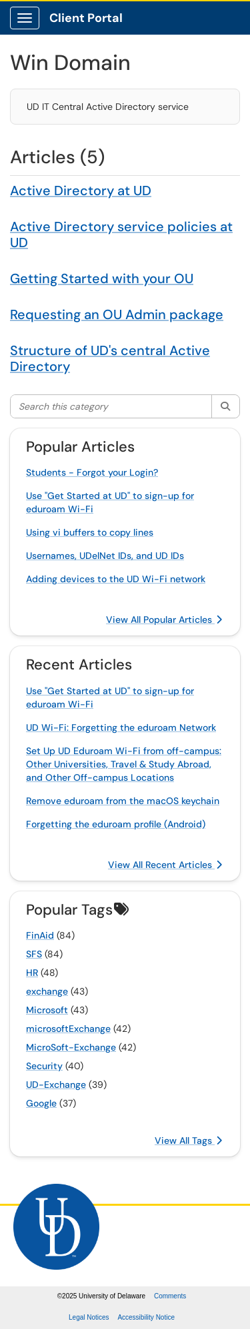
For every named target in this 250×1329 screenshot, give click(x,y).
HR (32, 973)
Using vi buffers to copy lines (89, 532)
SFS (34, 954)
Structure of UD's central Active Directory (110, 358)
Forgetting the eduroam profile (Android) (115, 824)
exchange (47, 991)
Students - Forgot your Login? (92, 472)
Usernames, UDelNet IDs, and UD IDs (105, 556)
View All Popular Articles (164, 620)
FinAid (40, 935)
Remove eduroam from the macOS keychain (122, 801)
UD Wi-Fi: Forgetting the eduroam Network (121, 727)
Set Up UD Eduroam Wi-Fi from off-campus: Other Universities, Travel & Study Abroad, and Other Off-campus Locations (123, 764)
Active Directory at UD (80, 190)
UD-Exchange (56, 1085)
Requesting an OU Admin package (116, 314)
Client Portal (86, 18)
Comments (170, 1296)
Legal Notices (89, 1317)
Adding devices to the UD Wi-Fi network (115, 579)
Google (41, 1103)
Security (44, 1066)
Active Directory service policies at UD (121, 234)
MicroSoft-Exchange (71, 1047)
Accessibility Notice (146, 1317)
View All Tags (188, 1140)
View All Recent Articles (165, 865)
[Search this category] (111, 406)
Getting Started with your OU (101, 278)
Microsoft (47, 1010)
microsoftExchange (68, 1029)
